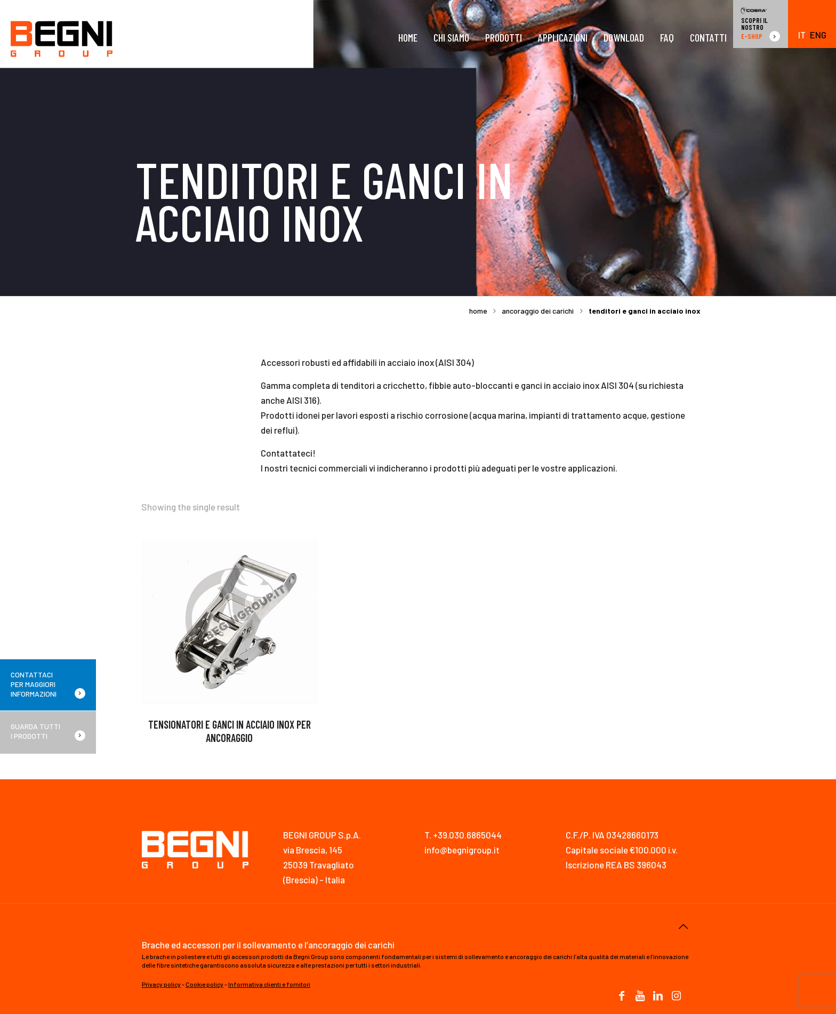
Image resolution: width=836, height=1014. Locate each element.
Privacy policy (161, 984)
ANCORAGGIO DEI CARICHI (538, 310)
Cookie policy (204, 984)
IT (802, 34)
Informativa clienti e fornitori (269, 984)
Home (478, 310)
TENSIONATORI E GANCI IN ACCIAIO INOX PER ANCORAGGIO (229, 731)
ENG (818, 34)
